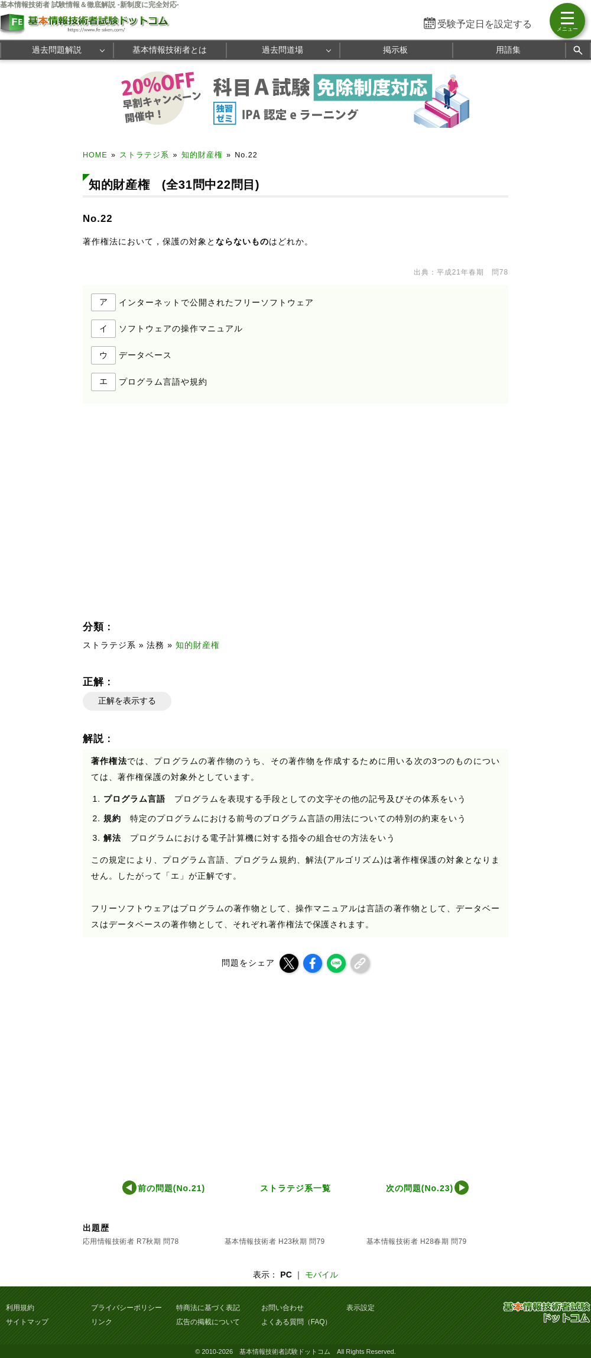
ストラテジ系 (144, 155)
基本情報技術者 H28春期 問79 (416, 1241)
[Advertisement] (186, 507)
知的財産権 (202, 155)
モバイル (321, 1274)
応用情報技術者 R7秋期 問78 (131, 1241)
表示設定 (360, 1308)
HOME (95, 155)
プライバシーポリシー (126, 1308)
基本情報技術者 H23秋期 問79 (275, 1241)
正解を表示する (127, 700)
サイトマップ (27, 1322)
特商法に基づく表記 (208, 1308)
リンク (101, 1322)
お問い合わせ (282, 1308)
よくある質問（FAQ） (296, 1322)
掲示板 (395, 49)
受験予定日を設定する (484, 24)
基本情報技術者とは (169, 49)
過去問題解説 (57, 49)
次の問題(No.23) (419, 1188)
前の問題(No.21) (171, 1188)
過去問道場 (282, 49)
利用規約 (20, 1308)
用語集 (508, 49)
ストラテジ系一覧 (295, 1188)
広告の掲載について (208, 1322)
